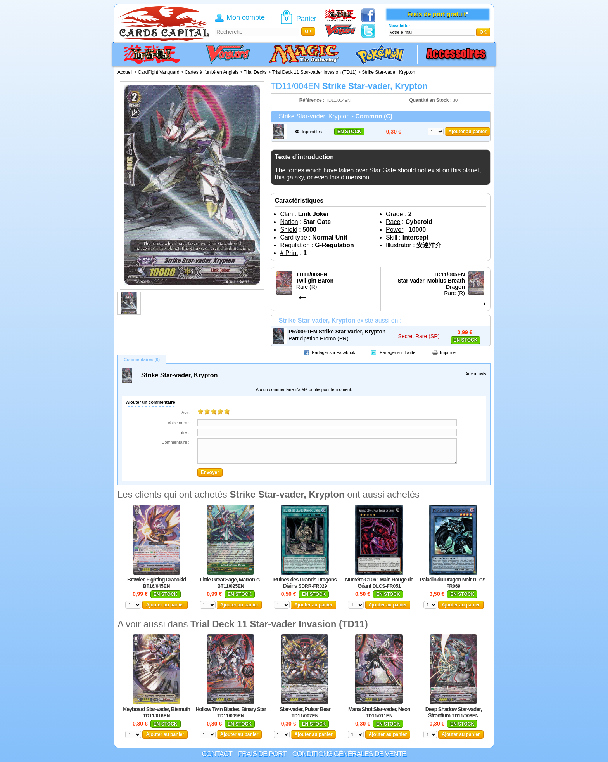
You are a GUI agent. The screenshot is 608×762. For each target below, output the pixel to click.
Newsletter (399, 25)
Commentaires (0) (142, 359)
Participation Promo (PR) (318, 338)
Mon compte (245, 17)
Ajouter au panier (467, 131)
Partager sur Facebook (333, 352)
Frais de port (262, 754)
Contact (217, 754)
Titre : (184, 432)
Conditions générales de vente (349, 754)
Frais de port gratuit (436, 14)
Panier (306, 19)
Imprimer (448, 352)
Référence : (312, 100)
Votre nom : (178, 422)
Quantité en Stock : (430, 100)
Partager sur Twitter (398, 352)
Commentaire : (175, 442)
